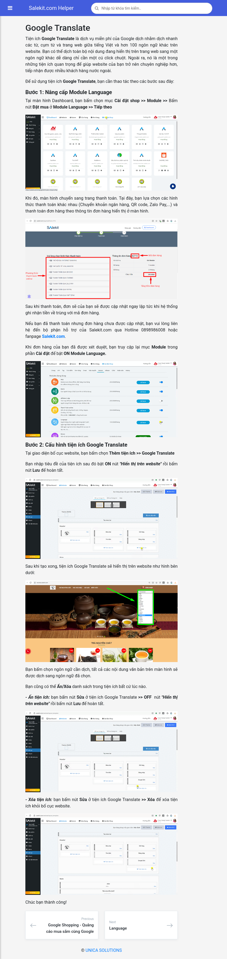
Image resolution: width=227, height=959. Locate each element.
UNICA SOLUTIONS (103, 950)
